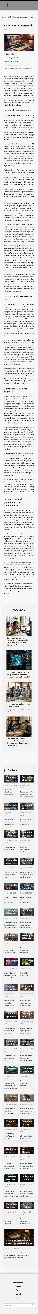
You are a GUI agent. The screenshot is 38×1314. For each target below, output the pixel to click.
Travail (18, 1294)
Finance (18, 1286)
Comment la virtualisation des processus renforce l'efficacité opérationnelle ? (18, 674)
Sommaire (10, 54)
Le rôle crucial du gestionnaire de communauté (18, 69)
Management (18, 1283)
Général (18, 1298)
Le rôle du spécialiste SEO (12, 58)
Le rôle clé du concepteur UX (13, 61)
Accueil (3, 17)
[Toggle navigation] (4, 5)
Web (9, 17)
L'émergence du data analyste (13, 65)
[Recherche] (19, 1305)
